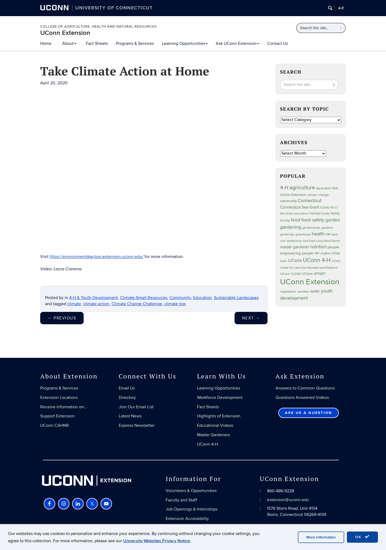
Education (202, 297)
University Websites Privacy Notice (156, 541)
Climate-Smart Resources (143, 297)
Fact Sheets (97, 43)
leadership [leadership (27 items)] (294, 241)
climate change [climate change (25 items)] (318, 195)
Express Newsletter (137, 425)
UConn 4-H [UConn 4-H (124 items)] (317, 260)
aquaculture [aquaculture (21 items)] (323, 188)
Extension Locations (59, 397)
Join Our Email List (136, 407)
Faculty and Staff (181, 500)
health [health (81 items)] (318, 234)
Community (180, 297)
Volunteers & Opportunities (191, 490)
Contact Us (277, 43)
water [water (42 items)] (315, 291)
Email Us (127, 388)
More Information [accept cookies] (321, 537)
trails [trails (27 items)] (283, 261)
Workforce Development (220, 397)
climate (74, 304)
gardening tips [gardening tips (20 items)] (311, 228)
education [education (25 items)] (301, 213)
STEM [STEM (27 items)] (336, 254)
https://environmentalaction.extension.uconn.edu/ (96, 256)
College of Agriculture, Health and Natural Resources (98, 26)
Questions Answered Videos (302, 397)
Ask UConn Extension (237, 43)
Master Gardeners (213, 435)
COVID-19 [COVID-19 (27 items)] (327, 208)
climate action (96, 304)
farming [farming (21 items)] (285, 220)
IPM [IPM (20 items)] (328, 234)
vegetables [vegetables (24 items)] (288, 291)
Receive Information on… (63, 407)
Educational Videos (215, 425)
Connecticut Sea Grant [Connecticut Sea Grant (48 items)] (299, 207)
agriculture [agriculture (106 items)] (302, 187)
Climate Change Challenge (137, 304)
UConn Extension (65, 33)
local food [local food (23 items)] (309, 241)
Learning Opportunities (185, 43)
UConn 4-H (207, 444)
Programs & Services (135, 43)
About (69, 43)
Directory (127, 397)
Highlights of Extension (218, 416)
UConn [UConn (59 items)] (295, 260)
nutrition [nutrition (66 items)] (318, 247)
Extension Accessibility (187, 518)
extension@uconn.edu (288, 499)
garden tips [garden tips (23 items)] (287, 234)
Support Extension (57, 416)
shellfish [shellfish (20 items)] (325, 253)
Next (251, 318)
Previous (62, 318)
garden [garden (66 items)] (332, 220)
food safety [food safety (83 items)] (312, 220)
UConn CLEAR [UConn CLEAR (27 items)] (290, 274)
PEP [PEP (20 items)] (316, 253)
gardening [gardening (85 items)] (290, 227)
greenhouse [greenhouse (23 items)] (303, 234)
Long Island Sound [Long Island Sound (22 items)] (328, 241)
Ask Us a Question (308, 412)
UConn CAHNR (54, 425)
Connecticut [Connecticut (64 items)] (309, 200)
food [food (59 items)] (295, 220)
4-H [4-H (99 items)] (284, 187)
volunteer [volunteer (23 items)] (303, 291)
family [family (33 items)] (335, 213)
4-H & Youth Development (93, 297)
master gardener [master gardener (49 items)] (294, 247)
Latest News (130, 416)
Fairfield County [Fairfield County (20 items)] (319, 213)
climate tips (175, 304)
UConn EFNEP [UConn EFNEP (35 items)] (313, 274)
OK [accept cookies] (362, 536)
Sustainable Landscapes (236, 297)
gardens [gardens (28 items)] (327, 228)
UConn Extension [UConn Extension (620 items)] (309, 282)
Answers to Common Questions (305, 388)
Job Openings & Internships (191, 509)
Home (45, 43)
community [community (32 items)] (288, 201)
